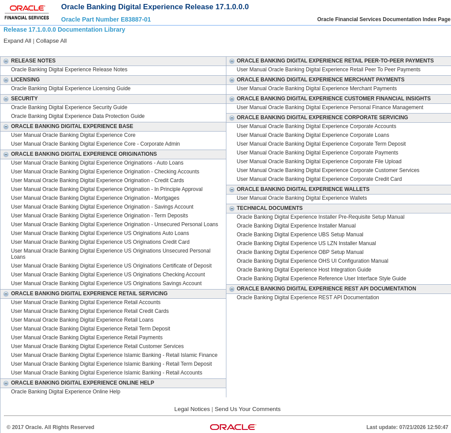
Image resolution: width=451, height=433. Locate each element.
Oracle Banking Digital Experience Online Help (77, 383)
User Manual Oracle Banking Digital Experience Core (73, 135)
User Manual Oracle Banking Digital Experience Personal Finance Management (330, 107)
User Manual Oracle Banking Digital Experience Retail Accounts (86, 302)
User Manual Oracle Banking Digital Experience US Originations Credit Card (100, 242)
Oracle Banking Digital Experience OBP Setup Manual (300, 252)
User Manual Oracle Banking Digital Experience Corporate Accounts (316, 126)
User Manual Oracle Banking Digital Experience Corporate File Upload (319, 161)
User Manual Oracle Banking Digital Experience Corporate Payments (318, 153)
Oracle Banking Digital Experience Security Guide (69, 107)
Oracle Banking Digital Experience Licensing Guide (70, 88)
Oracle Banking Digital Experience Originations (78, 154)
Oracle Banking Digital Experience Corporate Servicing (317, 117)
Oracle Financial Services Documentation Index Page (384, 19)
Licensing (20, 80)
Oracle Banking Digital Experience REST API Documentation (321, 289)
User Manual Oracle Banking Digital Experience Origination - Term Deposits (99, 216)
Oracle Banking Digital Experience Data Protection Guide (78, 116)
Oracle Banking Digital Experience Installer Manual (296, 226)
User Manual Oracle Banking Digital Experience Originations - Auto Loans (97, 163)
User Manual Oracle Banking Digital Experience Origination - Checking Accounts (105, 172)
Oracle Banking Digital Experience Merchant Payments (315, 80)
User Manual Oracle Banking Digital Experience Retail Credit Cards (90, 311)
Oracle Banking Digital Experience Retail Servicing (84, 293)
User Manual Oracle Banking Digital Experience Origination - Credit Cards (97, 180)
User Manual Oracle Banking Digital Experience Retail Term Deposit (90, 329)
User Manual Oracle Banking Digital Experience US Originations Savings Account (106, 283)
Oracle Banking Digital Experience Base (66, 126)
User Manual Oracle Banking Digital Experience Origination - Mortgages (95, 198)
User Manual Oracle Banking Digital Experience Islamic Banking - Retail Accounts (106, 373)
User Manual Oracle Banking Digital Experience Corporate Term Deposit (321, 144)
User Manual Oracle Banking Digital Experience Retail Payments (87, 337)
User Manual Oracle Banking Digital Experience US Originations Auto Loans (100, 233)
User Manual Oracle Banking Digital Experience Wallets (302, 198)
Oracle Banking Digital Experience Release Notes (69, 69)
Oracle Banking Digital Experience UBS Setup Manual (300, 234)
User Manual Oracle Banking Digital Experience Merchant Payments (317, 88)
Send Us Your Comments (247, 409)
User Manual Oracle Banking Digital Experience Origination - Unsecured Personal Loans (114, 224)
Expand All (17, 40)
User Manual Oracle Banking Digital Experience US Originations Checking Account (108, 275)
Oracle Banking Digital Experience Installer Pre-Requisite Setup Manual (321, 217)
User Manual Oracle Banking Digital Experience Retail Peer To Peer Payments (329, 69)
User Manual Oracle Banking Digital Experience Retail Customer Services (97, 346)
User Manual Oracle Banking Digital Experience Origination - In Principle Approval (107, 189)
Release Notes (27, 61)
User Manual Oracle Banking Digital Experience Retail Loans (82, 320)
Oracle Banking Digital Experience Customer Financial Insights (328, 98)
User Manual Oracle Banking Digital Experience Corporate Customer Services (328, 170)
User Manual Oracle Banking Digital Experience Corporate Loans (313, 135)
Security (19, 98)
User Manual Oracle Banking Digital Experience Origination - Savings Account (102, 207)
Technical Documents (264, 208)
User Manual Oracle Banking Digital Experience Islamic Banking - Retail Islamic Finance (114, 355)
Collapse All (51, 40)
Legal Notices (192, 409)
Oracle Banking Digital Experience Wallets (298, 189)
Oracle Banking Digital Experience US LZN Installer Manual (306, 243)
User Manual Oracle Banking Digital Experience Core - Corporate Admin (95, 144)
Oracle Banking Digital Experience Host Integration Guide (304, 270)
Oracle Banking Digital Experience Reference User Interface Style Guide (322, 278)
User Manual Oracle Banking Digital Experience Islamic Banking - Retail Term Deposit (111, 364)
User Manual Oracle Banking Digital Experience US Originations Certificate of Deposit (111, 266)
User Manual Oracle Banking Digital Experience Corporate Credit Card (319, 179)
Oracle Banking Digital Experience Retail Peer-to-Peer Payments (330, 61)
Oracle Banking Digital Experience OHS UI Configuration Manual (312, 261)
